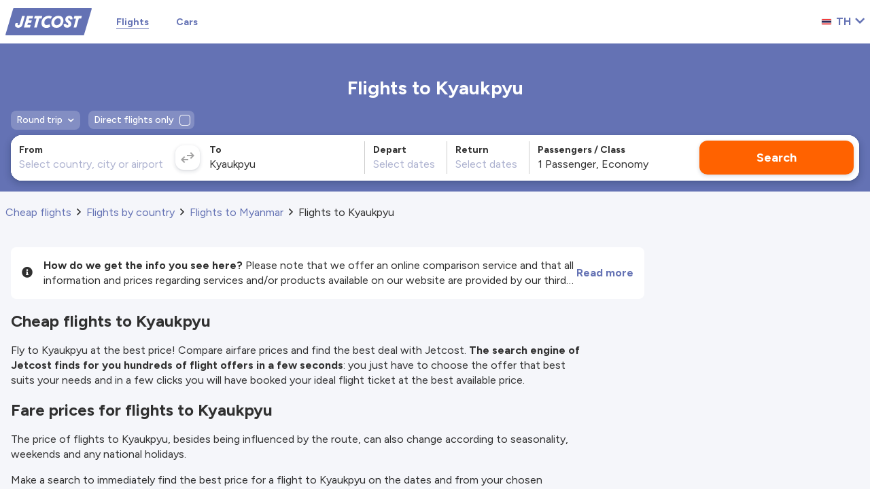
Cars (187, 22)
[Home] (48, 20)
